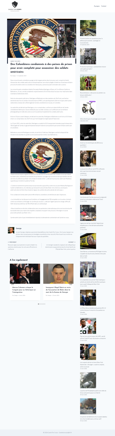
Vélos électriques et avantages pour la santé (93, 119)
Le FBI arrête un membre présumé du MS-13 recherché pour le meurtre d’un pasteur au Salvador (93, 310)
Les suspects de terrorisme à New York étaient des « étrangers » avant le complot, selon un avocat (92, 364)
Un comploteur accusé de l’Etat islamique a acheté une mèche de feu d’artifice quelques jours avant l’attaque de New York (92, 282)
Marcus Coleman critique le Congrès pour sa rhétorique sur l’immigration (24, 290)
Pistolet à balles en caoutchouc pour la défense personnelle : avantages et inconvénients (91, 41)
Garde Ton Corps (15, 61)
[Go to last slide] (12, 283)
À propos (97, 6)
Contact (103, 6)
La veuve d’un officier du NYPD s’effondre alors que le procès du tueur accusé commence (92, 171)
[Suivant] (70, 283)
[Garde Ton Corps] (15, 6)
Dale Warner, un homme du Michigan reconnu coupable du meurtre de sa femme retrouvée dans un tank (93, 254)
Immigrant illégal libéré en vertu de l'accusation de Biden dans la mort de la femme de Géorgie (58, 290)
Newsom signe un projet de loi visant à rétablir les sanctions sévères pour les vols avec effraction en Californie (24, 245)
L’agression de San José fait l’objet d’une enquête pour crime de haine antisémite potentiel (91, 225)
